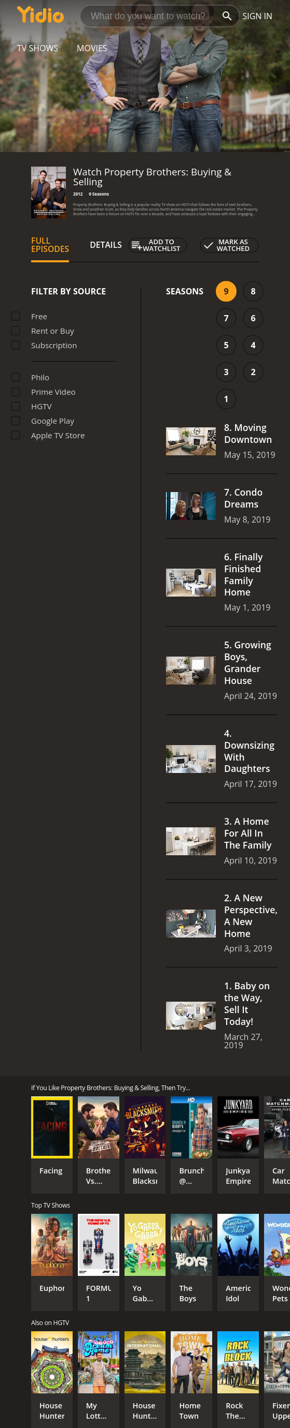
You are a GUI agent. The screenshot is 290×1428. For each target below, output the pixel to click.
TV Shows (37, 48)
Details (106, 244)
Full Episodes (50, 245)
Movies (92, 48)
